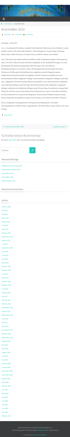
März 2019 (5, 278)
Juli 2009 (5, 356)
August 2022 (6, 222)
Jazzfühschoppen (60, 127)
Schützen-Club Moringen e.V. (17, 8)
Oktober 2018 (6, 285)
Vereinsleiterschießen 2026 (11, 170)
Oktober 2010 (6, 334)
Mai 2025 (5, 211)
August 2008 (6, 378)
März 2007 (5, 393)
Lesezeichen (8, 115)
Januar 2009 (6, 367)
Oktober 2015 (6, 304)
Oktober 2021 (6, 233)
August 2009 (6, 352)
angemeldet (12, 140)
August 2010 (6, 341)
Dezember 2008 (7, 371)
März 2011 (5, 326)
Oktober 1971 (6, 416)
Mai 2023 (5, 214)
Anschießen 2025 (7, 173)
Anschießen (8, 24)
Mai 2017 (5, 296)
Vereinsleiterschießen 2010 (13, 127)
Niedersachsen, (43, 430)
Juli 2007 (5, 390)
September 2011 (7, 315)
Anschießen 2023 (7, 177)
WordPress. (43, 435)
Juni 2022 (5, 225)
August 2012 (6, 311)
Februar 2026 (6, 207)
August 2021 (6, 240)
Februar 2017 (6, 300)
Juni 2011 (5, 319)
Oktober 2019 (6, 270)
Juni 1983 (5, 408)
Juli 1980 (5, 412)
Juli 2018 (5, 289)
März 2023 (5, 218)
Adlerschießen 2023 (8, 181)
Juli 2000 (5, 401)
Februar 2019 (6, 281)
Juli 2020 (5, 252)
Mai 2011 (5, 322)
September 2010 (7, 337)
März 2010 (5, 349)
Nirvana (35, 435)
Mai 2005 (5, 397)
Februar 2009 (6, 364)
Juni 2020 (5, 255)
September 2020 (7, 248)
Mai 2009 (5, 360)
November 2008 (7, 375)
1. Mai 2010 (18, 34)
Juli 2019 (5, 274)
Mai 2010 (5, 345)
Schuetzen (7, 34)
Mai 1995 (5, 405)
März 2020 (5, 263)
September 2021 (7, 237)
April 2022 (5, 229)
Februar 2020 (6, 266)
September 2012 (7, 307)
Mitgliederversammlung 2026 (12, 166)
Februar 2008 (6, 386)
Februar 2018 (6, 293)
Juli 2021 (5, 244)
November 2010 (7, 330)
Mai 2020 (5, 259)
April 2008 (5, 382)
